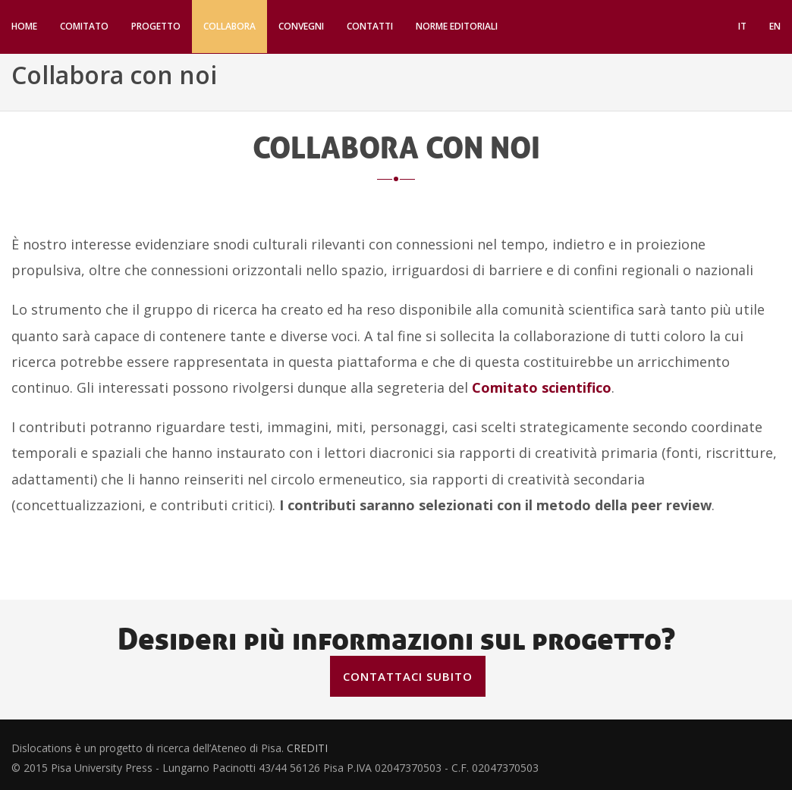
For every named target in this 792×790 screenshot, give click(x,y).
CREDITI (307, 752)
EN (775, 26)
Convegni (301, 26)
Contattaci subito (408, 676)
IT (742, 26)
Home (24, 26)
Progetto (156, 26)
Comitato (84, 26)
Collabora (229, 26)
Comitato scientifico (541, 387)
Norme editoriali (457, 26)
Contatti (370, 26)
